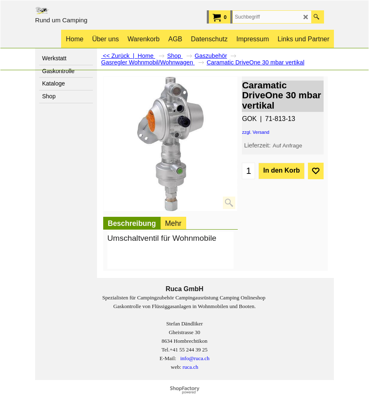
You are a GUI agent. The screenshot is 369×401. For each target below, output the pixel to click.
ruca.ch (190, 367)
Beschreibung (132, 223)
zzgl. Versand (255, 132)
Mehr (173, 223)
